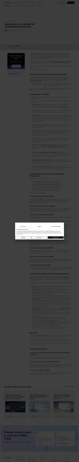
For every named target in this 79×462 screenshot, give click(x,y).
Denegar (23, 237)
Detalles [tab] (39, 226)
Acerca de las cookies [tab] (55, 226)
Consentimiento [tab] (23, 226)
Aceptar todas (55, 237)
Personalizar (39, 237)
